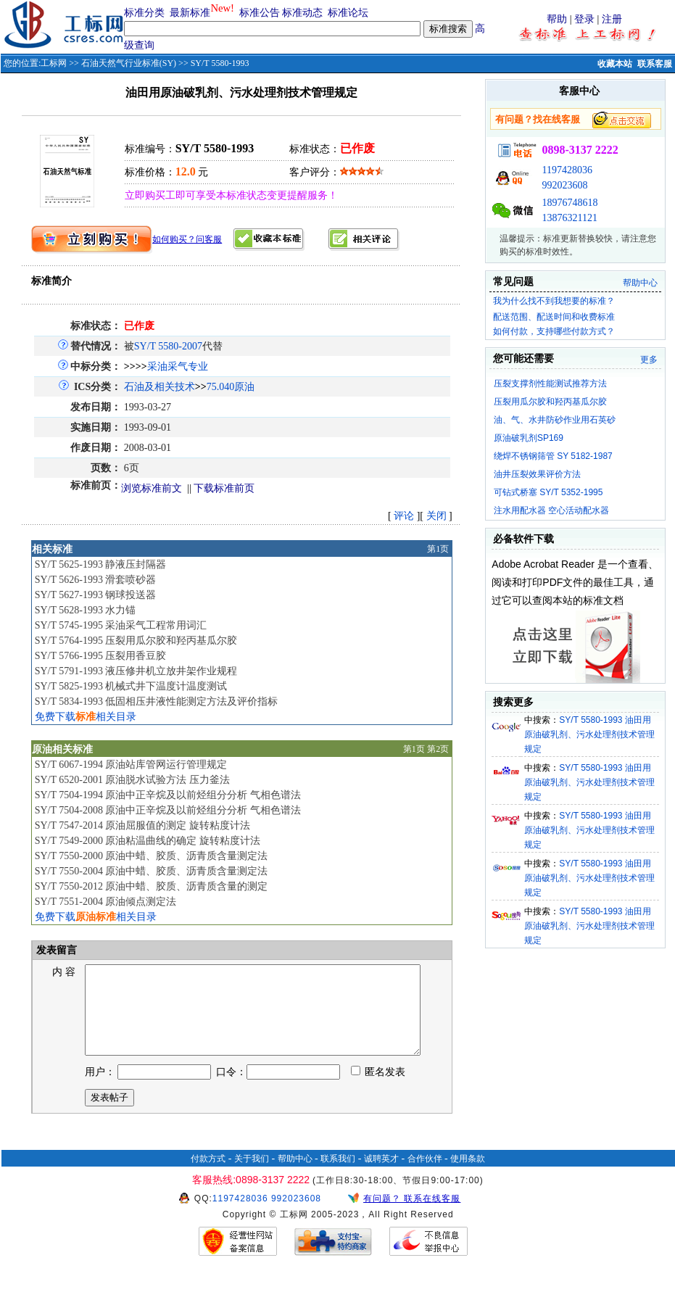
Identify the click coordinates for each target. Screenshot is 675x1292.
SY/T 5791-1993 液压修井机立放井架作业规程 (136, 671)
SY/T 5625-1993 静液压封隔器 (101, 564)
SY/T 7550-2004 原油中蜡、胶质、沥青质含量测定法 (151, 871)
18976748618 (569, 202)
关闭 (436, 515)
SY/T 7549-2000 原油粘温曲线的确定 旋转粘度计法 (147, 840)
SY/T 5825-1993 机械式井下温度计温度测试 (131, 686)
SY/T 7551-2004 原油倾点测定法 (106, 901)
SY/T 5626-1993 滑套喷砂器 (96, 579)
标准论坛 (348, 12)
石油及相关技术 (159, 386)
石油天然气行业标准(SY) (128, 63)
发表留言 (56, 950)
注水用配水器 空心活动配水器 (551, 510)
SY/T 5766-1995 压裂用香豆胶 (101, 655)
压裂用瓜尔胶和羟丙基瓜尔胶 (550, 402)
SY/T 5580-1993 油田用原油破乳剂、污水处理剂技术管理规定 (589, 734)
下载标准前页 (224, 488)
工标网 (54, 63)
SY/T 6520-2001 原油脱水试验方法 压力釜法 (132, 779)
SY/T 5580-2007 (168, 346)
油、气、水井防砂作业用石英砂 (555, 420)
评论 (404, 515)
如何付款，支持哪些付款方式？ (554, 331)
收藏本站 (614, 64)
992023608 (564, 185)
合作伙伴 (424, 1176)
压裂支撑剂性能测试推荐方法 (550, 383)
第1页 (438, 549)
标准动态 (302, 12)
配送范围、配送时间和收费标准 (554, 317)
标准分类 (144, 12)
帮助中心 (640, 283)
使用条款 (467, 1176)
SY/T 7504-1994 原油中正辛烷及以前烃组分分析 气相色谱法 (168, 795)
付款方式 (208, 1176)
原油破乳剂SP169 (528, 438)
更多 (649, 360)
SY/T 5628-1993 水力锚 (85, 610)
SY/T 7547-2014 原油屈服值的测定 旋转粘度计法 (142, 825)
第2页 (438, 749)
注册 (612, 19)
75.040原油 (231, 386)
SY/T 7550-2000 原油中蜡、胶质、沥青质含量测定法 (151, 855)
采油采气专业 (177, 366)
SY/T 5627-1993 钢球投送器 (96, 594)
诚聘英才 (381, 1176)
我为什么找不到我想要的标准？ (554, 301)
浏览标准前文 (151, 488)
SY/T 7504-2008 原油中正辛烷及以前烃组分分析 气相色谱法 (168, 810)
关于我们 (251, 1176)
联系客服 (654, 64)
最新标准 (190, 12)
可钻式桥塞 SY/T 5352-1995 (548, 492)
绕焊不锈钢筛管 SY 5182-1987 (553, 456)
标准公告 (259, 12)
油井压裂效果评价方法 (537, 474)
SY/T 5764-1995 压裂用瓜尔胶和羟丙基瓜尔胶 (136, 640)
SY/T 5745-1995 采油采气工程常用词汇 (121, 625)
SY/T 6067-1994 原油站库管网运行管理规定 (131, 764)
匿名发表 (378, 1089)
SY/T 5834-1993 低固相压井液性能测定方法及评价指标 (156, 701)
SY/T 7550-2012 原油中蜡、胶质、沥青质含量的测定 (151, 886)
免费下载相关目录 (85, 716)
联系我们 (337, 1176)
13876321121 (569, 217)
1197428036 (567, 170)
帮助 (557, 19)
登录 (584, 19)
